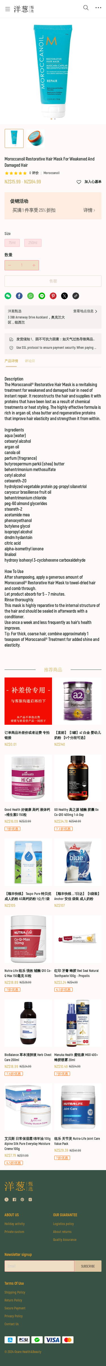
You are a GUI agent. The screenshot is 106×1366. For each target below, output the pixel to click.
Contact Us (12, 1324)
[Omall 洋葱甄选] (24, 9)
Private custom (14, 1232)
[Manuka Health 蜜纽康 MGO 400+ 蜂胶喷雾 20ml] (78, 1038)
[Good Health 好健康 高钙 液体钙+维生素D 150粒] (28, 793)
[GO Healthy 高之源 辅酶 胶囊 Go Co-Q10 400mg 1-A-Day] (78, 793)
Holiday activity (15, 1224)
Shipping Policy (15, 1292)
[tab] (11, 363)
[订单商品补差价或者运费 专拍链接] (28, 712)
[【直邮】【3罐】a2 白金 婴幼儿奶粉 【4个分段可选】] (78, 712)
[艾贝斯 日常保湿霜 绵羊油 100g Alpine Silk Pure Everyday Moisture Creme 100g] (28, 1124)
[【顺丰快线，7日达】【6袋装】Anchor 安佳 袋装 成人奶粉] (78, 874)
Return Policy (13, 1300)
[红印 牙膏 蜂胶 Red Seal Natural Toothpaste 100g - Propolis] (78, 954)
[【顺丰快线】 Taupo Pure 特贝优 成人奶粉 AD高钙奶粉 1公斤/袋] (28, 874)
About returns (62, 1232)
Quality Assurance (64, 1240)
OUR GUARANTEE (65, 1215)
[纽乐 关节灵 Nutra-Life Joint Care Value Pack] (78, 1122)
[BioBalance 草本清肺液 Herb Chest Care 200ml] (28, 1038)
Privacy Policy (14, 1316)
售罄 (53, 281)
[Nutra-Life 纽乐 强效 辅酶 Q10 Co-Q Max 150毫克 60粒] (28, 954)
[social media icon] (6, 1200)
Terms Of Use (14, 1283)
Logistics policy (63, 1224)
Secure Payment (15, 1308)
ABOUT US (12, 1215)
